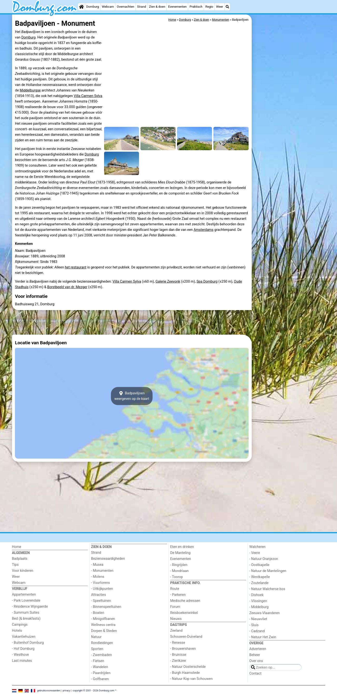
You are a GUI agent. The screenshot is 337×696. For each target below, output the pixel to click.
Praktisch (196, 6)
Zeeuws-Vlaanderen (264, 613)
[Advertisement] (289, 125)
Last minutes (22, 661)
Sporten (97, 649)
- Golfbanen (100, 679)
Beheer (254, 655)
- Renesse (177, 643)
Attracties (98, 595)
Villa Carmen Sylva (88, 96)
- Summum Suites (25, 613)
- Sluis (253, 625)
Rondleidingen (102, 643)
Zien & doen (157, 6)
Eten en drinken (182, 547)
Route (174, 589)
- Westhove (20, 655)
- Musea (97, 565)
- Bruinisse (178, 655)
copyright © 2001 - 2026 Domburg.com (93, 690)
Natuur (96, 637)
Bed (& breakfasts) (26, 619)
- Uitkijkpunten (102, 589)
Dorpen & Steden (104, 631)
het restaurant (75, 267)
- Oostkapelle (259, 565)
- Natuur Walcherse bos (267, 589)
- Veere (254, 553)
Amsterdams (204, 230)
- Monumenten (102, 571)
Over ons (256, 661)
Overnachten (125, 6)
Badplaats (19, 559)
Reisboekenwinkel (184, 613)
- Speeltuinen (101, 601)
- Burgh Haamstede (185, 673)
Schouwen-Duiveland (186, 637)
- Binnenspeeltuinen (106, 607)
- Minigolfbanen (103, 619)
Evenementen (177, 6)
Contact (255, 673)
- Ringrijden (178, 565)
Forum (175, 607)
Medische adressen (185, 601)
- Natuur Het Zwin (262, 637)
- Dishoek (256, 595)
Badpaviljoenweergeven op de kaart (131, 396)
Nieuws (176, 619)
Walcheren (257, 547)
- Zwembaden (101, 655)
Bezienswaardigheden (108, 559)
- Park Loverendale (26, 600)
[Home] (81, 6)
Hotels (17, 631)
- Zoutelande (259, 583)
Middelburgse (30, 90)
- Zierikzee (178, 661)
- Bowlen (97, 613)
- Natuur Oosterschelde (188, 667)
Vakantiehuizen (24, 637)
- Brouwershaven (183, 649)
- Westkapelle (259, 577)
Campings (20, 625)
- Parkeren (178, 595)
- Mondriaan (179, 571)
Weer (219, 6)
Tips (15, 565)
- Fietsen (97, 661)
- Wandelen (99, 667)
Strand (141, 6)
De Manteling (180, 553)
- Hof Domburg (23, 649)
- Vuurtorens (100, 583)
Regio (209, 6)
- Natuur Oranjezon (263, 559)
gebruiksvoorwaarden (48, 690)
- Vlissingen (258, 601)
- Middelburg (259, 607)
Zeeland (176, 631)
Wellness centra (103, 625)
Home (16, 547)
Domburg (92, 6)
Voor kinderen (22, 571)
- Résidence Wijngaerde (30, 607)
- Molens (97, 577)
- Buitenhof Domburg (28, 643)
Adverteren (257, 649)
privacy (66, 690)
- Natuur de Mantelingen (267, 571)
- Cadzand (257, 631)
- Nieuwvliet (258, 619)
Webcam (108, 6)
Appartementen (24, 594)
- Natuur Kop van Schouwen (191, 679)
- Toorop (176, 577)
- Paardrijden (101, 673)
